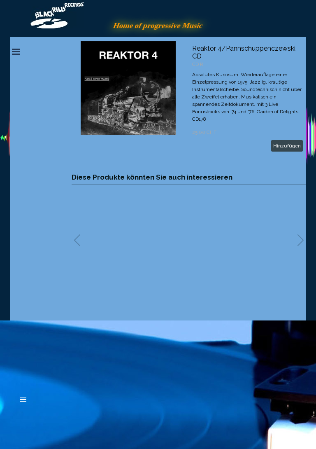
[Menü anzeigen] (16, 51)
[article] (189, 98)
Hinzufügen (287, 146)
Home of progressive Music (158, 25)
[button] (300, 240)
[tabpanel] (82, 354)
